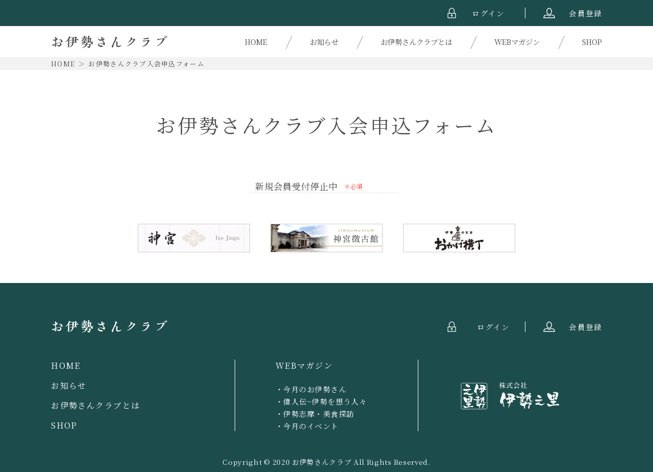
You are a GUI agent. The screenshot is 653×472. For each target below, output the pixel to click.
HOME (256, 41)
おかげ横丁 (459, 238)
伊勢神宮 (194, 238)
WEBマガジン (517, 41)
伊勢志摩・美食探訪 (318, 413)
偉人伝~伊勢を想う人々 (325, 401)
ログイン (488, 13)
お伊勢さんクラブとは (416, 41)
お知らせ (324, 41)
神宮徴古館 (326, 238)
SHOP (592, 41)
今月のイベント (310, 425)
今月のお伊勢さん (314, 389)
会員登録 (585, 13)
